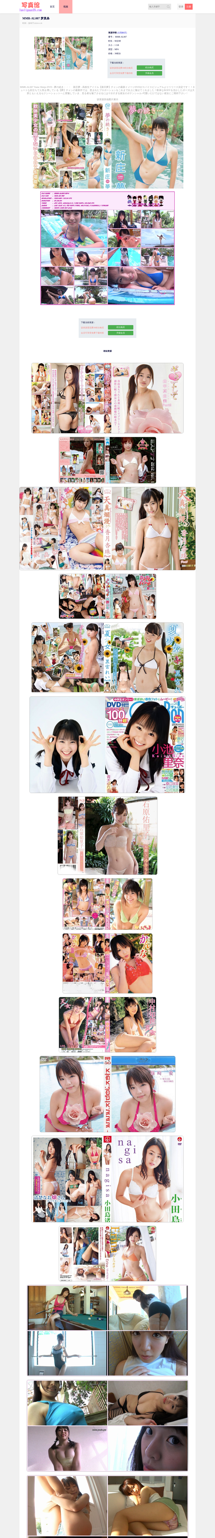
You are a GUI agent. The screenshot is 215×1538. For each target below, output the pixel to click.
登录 (181, 6)
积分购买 (149, 67)
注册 (188, 6)
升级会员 (149, 73)
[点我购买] (122, 33)
